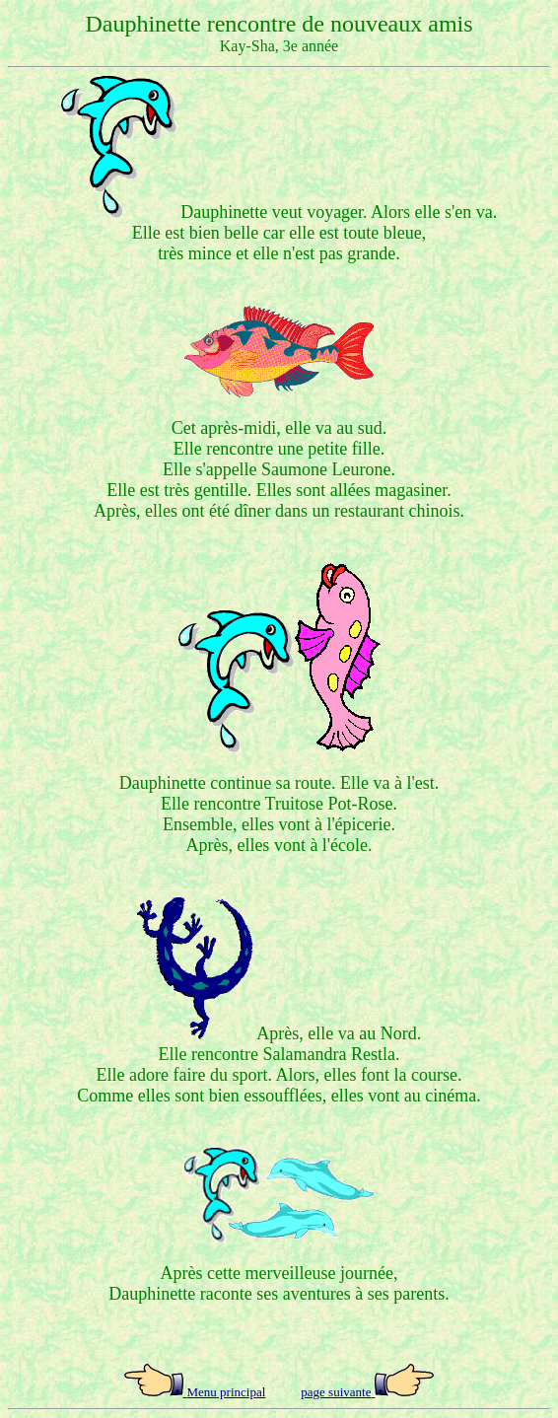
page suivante (336, 1391)
